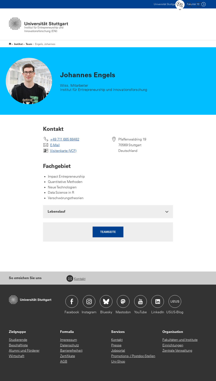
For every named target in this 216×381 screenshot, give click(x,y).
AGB (63, 361)
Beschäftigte (18, 345)
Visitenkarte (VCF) (63, 151)
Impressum (68, 340)
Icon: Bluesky (106, 301)
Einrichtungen (172, 345)
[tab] (108, 211)
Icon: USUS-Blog (175, 301)
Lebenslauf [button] (56, 211)
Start (10, 43)
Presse (116, 345)
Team (29, 44)
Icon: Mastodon (123, 301)
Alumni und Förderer (24, 350)
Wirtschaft (16, 356)
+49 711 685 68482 (64, 139)
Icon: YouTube (140, 301)
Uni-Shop (118, 361)
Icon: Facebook (71, 301)
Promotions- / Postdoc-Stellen (133, 356)
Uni (165, 4)
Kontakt (75, 279)
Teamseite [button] (108, 232)
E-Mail (55, 145)
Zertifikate (67, 356)
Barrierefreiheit (71, 350)
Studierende (18, 340)
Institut (18, 44)
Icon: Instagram (89, 301)
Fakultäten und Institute (180, 340)
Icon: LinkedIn (157, 301)
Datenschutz (69, 345)
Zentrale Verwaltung (177, 350)
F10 (193, 4)
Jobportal (118, 350)
